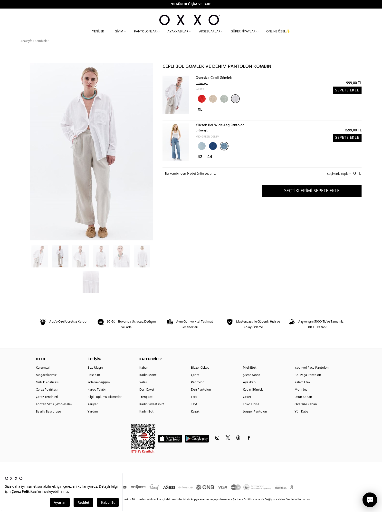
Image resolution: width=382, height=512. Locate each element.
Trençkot (146, 406)
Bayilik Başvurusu (48, 420)
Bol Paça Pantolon (308, 384)
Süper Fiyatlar (243, 35)
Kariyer (92, 413)
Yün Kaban (302, 420)
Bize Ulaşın (95, 376)
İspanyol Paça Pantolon (312, 376)
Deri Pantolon (201, 398)
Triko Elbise (251, 413)
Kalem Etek (302, 391)
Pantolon (197, 391)
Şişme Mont (251, 384)
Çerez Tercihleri (47, 406)
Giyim (119, 35)
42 (200, 165)
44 (209, 165)
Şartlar (237, 508)
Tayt (194, 413)
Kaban (144, 376)
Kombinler (41, 49)
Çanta (195, 384)
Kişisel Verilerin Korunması (294, 508)
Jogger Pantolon (255, 420)
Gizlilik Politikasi (47, 391)
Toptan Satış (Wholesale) (54, 413)
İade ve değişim (98, 391)
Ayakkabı (249, 391)
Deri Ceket (146, 398)
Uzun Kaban (303, 406)
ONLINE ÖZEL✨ (278, 35)
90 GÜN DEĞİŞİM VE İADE (191, 4)
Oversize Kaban (306, 413)
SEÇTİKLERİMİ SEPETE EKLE (312, 200)
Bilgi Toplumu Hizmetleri (104, 406)
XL (200, 118)
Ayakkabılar (177, 35)
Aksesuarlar (209, 35)
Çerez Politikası (46, 398)
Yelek (143, 391)
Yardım (92, 420)
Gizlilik (248, 508)
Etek (194, 406)
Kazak (195, 420)
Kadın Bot (146, 420)
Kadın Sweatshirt (151, 413)
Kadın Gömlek (253, 398)
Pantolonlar (145, 35)
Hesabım (93, 384)
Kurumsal (42, 376)
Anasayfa (26, 49)
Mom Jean (302, 398)
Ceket (247, 406)
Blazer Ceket (200, 376)
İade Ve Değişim (265, 508)
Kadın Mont (147, 384)
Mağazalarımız (46, 384)
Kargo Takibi (96, 398)
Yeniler (98, 35)
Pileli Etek (250, 376)
